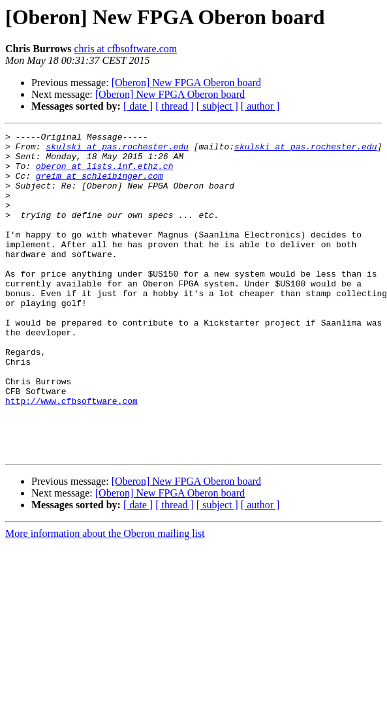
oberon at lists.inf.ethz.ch (105, 173)
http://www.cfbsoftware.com (71, 455)
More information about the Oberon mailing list (105, 598)
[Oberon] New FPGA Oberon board (186, 82)
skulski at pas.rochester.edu (117, 150)
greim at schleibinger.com (99, 185)
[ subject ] (217, 106)
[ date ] (138, 106)
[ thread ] (174, 106)
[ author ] (260, 106)
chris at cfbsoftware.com (126, 48)
